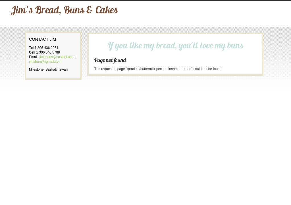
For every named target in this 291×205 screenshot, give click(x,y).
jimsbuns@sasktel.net (56, 57)
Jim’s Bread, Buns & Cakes (64, 11)
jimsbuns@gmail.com (45, 61)
